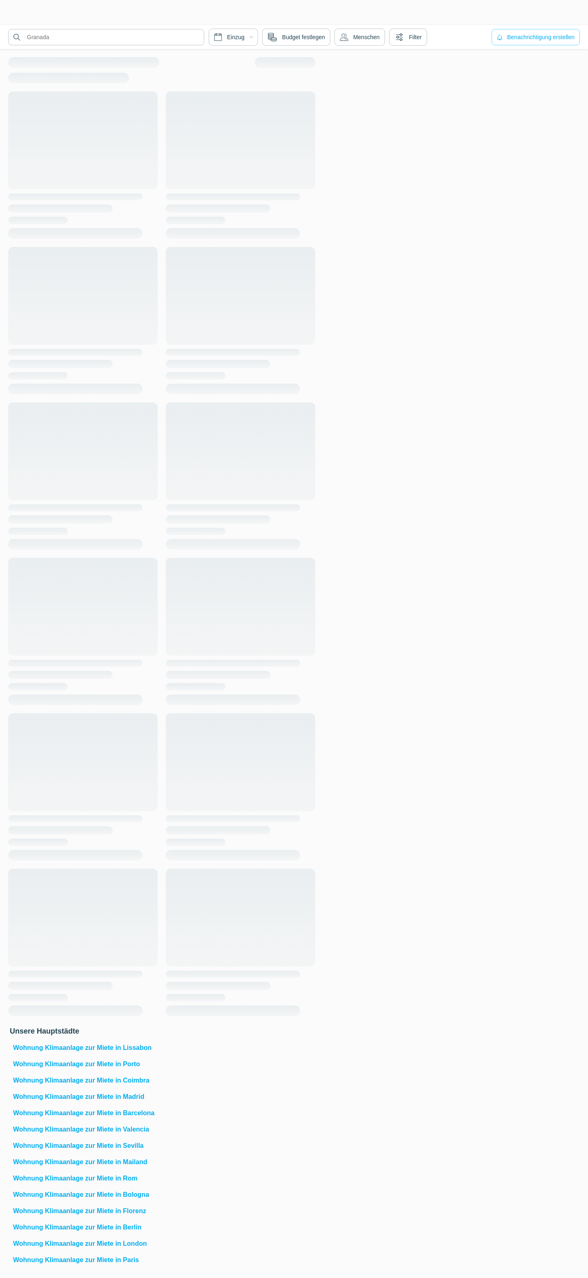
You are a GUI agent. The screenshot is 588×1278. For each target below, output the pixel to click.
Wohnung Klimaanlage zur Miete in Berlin (77, 1227)
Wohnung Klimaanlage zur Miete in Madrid (79, 1096)
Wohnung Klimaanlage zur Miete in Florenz (79, 1210)
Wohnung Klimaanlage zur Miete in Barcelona (83, 1112)
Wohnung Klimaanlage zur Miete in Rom (75, 1178)
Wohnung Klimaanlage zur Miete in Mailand (80, 1161)
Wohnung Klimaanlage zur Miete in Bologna (81, 1194)
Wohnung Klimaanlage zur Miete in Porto (76, 1064)
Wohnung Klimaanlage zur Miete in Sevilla (78, 1145)
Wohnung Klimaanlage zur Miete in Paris (76, 1259)
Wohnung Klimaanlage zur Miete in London (80, 1243)
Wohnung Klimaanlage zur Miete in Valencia (81, 1129)
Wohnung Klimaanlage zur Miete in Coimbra (81, 1080)
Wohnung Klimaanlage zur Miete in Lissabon (82, 1047)
